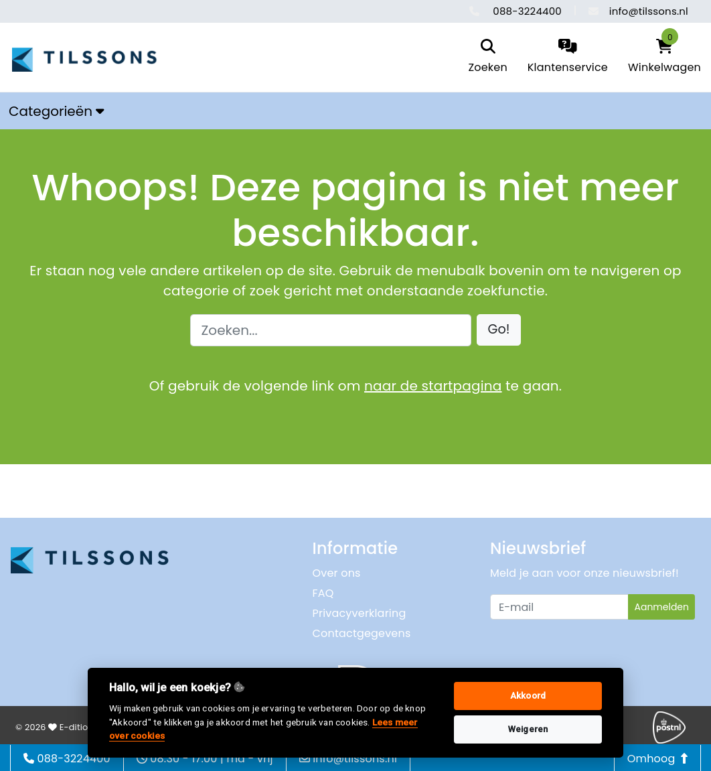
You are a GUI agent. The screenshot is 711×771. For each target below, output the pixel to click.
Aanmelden (661, 607)
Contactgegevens (362, 633)
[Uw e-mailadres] (559, 607)
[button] (499, 330)
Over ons (337, 573)
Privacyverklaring (359, 613)
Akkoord (528, 696)
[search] (487, 57)
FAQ (323, 593)
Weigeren (528, 729)
